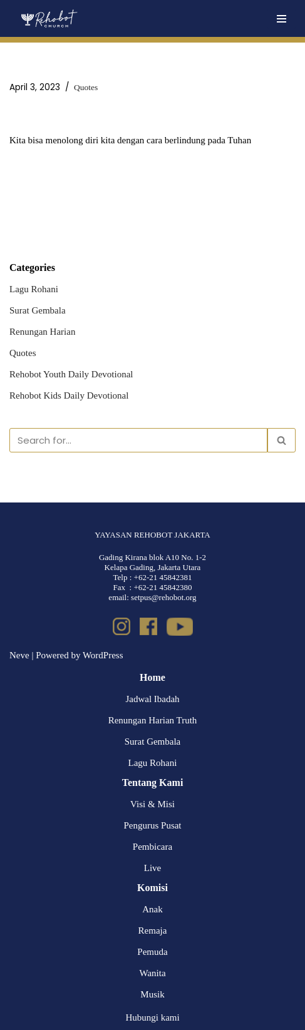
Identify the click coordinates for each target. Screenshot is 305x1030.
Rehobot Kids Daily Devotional (68, 395)
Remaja (152, 930)
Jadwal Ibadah (152, 699)
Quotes (86, 87)
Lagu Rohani (33, 289)
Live (153, 868)
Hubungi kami (152, 1017)
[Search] (138, 440)
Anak (152, 909)
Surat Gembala (37, 310)
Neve (19, 655)
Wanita (152, 973)
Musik (152, 994)
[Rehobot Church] (48, 18)
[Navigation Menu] (281, 19)
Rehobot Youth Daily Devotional (71, 374)
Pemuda (152, 952)
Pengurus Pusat (152, 825)
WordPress (103, 655)
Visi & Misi (152, 804)
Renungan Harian (42, 332)
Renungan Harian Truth (152, 720)
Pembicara (152, 847)
